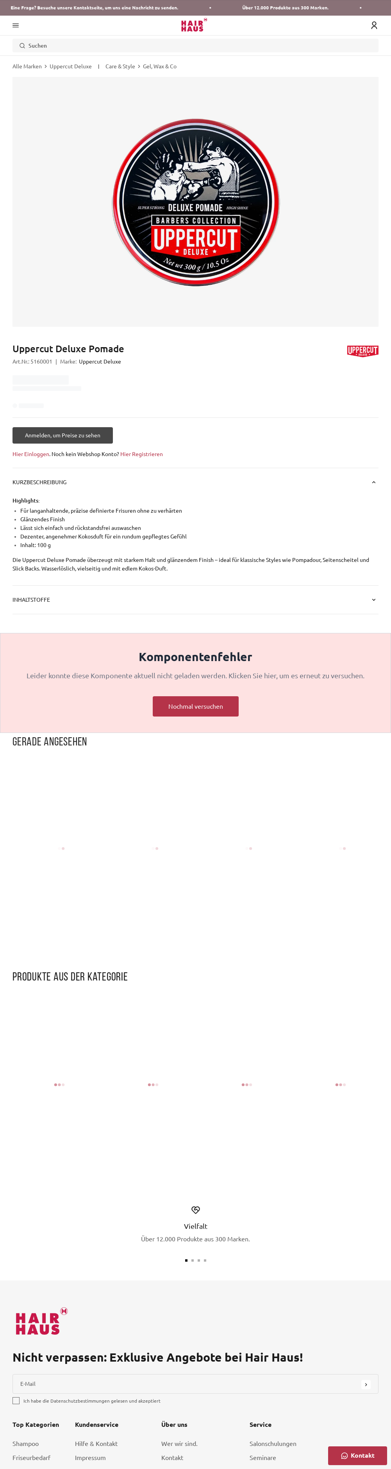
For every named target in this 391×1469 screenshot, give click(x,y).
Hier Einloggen (30, 454)
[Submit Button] (366, 1384)
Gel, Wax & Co (160, 66)
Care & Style (120, 66)
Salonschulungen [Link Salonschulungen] (273, 1443)
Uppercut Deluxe (71, 66)
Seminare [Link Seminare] (263, 1457)
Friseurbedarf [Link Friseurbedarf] (31, 1457)
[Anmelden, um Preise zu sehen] (62, 435)
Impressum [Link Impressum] (90, 1457)
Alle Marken (27, 66)
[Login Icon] (374, 25)
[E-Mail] (195, 1384)
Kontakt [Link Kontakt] (172, 1457)
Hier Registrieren (141, 454)
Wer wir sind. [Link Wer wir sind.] (179, 1443)
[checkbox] (16, 1400)
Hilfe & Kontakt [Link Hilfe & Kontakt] (96, 1443)
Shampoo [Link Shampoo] (25, 1443)
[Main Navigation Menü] (15, 25)
